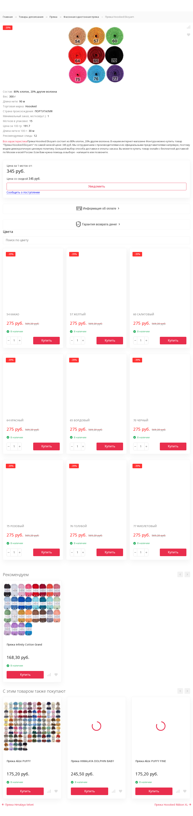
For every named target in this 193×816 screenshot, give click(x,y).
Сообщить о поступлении (23, 192)
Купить (46, 340)
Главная (8, 16)
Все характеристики (15, 141)
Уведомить (96, 186)
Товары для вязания (31, 16)
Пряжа (53, 16)
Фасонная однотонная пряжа (81, 16)
